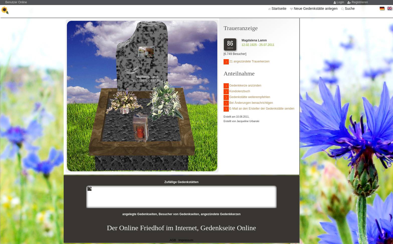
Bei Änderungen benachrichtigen (248, 103)
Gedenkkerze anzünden (242, 86)
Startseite (279, 9)
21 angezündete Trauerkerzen (246, 61)
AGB (173, 240)
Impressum (185, 240)
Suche (350, 9)
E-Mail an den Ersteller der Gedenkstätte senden (259, 109)
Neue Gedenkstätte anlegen (316, 9)
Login (341, 2)
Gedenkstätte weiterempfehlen (247, 97)
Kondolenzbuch (237, 91)
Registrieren (360, 2)
